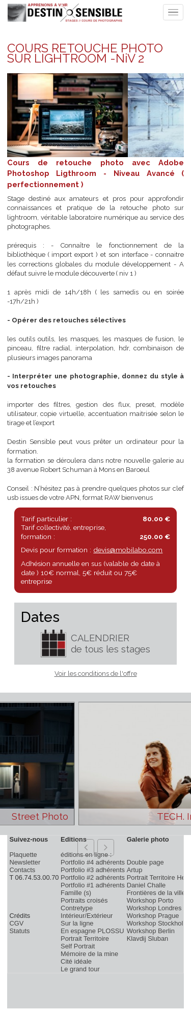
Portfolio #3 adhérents (93, 870)
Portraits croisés (84, 900)
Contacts (22, 870)
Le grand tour (80, 969)
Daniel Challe (146, 885)
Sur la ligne (77, 923)
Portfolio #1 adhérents (93, 885)
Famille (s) (76, 893)
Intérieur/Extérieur (87, 915)
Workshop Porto (150, 900)
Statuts (19, 931)
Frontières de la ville (156, 893)
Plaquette (23, 854)
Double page (145, 862)
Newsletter (24, 862)
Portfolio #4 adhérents (93, 862)
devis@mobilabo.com (127, 550)
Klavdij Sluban (148, 938)
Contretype (77, 908)
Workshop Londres (154, 908)
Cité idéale (76, 961)
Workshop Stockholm (157, 923)
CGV (16, 923)
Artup (135, 870)
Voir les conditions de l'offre (95, 673)
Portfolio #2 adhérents (93, 877)
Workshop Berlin (151, 931)
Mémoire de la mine (89, 954)
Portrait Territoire (85, 938)
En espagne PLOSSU (92, 931)
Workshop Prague (153, 915)
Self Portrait (78, 946)
